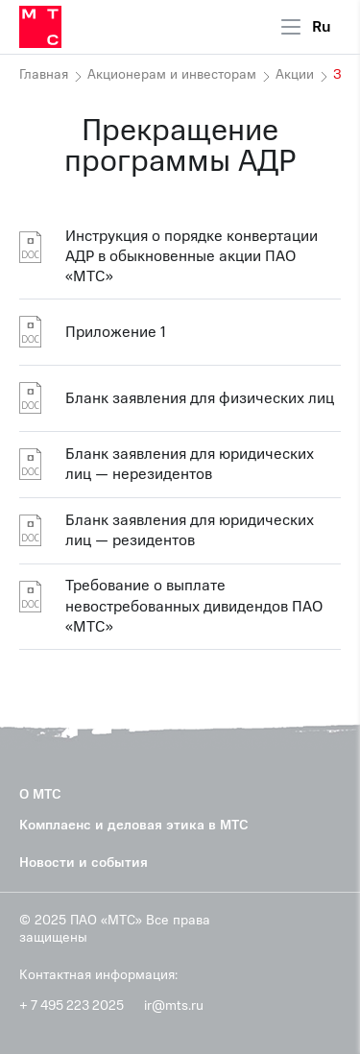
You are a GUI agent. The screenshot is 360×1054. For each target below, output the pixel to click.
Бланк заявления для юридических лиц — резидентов (189, 530)
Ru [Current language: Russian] (321, 26)
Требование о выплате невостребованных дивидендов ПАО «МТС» (194, 606)
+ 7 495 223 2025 (71, 1006)
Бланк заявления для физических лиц (199, 398)
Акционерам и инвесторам (171, 75)
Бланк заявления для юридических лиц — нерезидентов (189, 464)
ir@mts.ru (174, 1006)
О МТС (40, 794)
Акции (295, 75)
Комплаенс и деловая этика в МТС (134, 825)
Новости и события (83, 862)
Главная (43, 75)
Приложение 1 (115, 332)
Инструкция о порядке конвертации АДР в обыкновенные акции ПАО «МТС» (191, 257)
